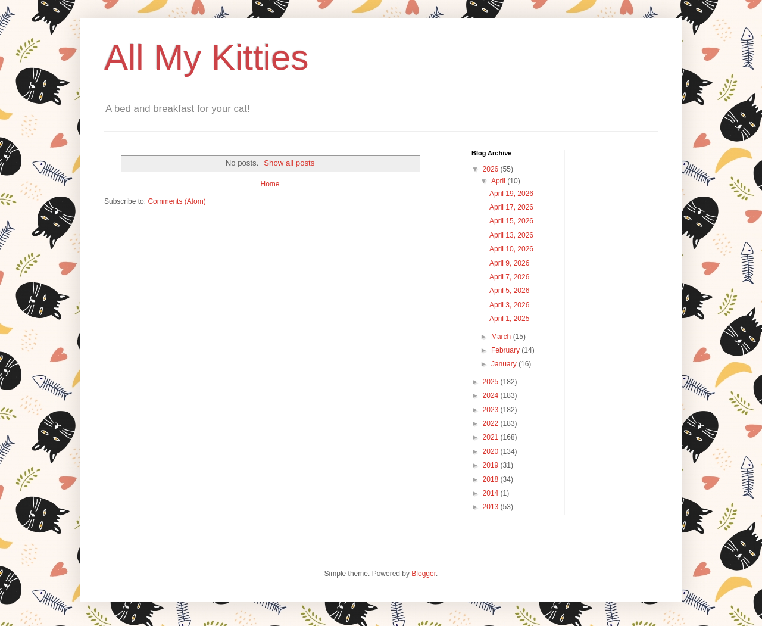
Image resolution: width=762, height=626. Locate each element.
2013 (492, 507)
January (505, 364)
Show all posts (289, 162)
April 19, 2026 (511, 193)
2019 (492, 465)
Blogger (423, 573)
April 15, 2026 (511, 221)
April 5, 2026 (509, 290)
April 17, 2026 (511, 207)
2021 (492, 437)
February (506, 350)
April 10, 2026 (511, 249)
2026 (492, 169)
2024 (492, 395)
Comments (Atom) (176, 201)
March (502, 336)
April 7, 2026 (509, 277)
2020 (492, 451)
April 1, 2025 (509, 318)
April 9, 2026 (509, 263)
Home (269, 184)
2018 (492, 479)
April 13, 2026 (511, 235)
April (499, 181)
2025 (492, 382)
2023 (492, 410)
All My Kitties (206, 57)
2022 (492, 423)
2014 (492, 493)
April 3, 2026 (509, 305)
